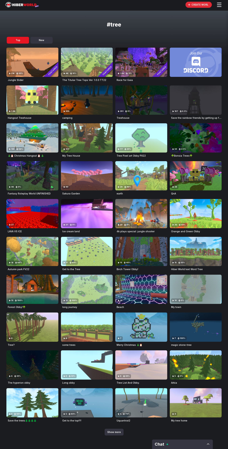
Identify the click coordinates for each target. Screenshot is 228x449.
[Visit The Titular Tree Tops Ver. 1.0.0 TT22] (87, 62)
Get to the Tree (71, 269)
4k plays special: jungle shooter (136, 231)
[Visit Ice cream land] (87, 213)
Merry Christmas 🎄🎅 (129, 344)
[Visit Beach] (141, 289)
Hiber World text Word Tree (187, 269)
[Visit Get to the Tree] (87, 251)
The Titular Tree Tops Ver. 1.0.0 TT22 (84, 80)
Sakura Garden (71, 193)
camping (67, 117)
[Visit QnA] (196, 175)
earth (120, 193)
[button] (219, 4)
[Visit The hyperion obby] (32, 365)
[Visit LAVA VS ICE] (32, 213)
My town (176, 307)
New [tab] (41, 40)
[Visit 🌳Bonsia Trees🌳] (196, 138)
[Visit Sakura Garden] (87, 175)
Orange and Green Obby (185, 231)
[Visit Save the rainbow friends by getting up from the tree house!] (196, 100)
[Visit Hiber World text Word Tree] (196, 251)
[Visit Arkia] (196, 365)
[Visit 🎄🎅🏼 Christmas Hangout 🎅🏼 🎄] (32, 138)
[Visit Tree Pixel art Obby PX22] (141, 138)
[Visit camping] (87, 100)
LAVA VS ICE (15, 231)
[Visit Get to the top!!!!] (87, 402)
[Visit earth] (141, 175)
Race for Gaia (125, 80)
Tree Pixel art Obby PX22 (131, 155)
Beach (120, 307)
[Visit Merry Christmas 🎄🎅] (141, 327)
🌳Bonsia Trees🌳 (181, 155)
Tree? (11, 344)
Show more (114, 432)
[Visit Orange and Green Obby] (196, 213)
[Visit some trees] (87, 327)
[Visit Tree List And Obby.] (141, 365)
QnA (173, 193)
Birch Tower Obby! (127, 269)
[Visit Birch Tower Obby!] (141, 251)
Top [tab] (18, 40)
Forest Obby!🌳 (16, 307)
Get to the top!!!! (71, 420)
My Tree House (71, 155)
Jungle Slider (15, 80)
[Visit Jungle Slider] (32, 62)
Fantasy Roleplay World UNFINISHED (29, 193)
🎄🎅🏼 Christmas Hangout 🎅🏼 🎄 (26, 155)
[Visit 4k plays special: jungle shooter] (141, 213)
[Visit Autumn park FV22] (32, 251)
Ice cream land (71, 231)
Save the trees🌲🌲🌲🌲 (22, 420)
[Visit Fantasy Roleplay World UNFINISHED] (32, 175)
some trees (68, 344)
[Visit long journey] (87, 289)
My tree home (179, 420)
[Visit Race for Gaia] (141, 62)
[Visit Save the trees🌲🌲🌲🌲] (32, 402)
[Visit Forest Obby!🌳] (32, 289)
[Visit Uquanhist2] (141, 402)
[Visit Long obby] (87, 365)
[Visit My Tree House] (87, 138)
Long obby (68, 382)
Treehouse (123, 117)
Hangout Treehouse (19, 117)
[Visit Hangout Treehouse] (32, 100)
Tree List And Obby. (128, 382)
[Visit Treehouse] (141, 100)
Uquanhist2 (123, 420)
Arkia (174, 382)
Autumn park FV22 (18, 269)
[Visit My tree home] (196, 402)
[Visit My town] (196, 289)
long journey (69, 307)
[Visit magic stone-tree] (196, 327)
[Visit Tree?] (32, 327)
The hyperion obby (19, 382)
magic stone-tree (181, 344)
